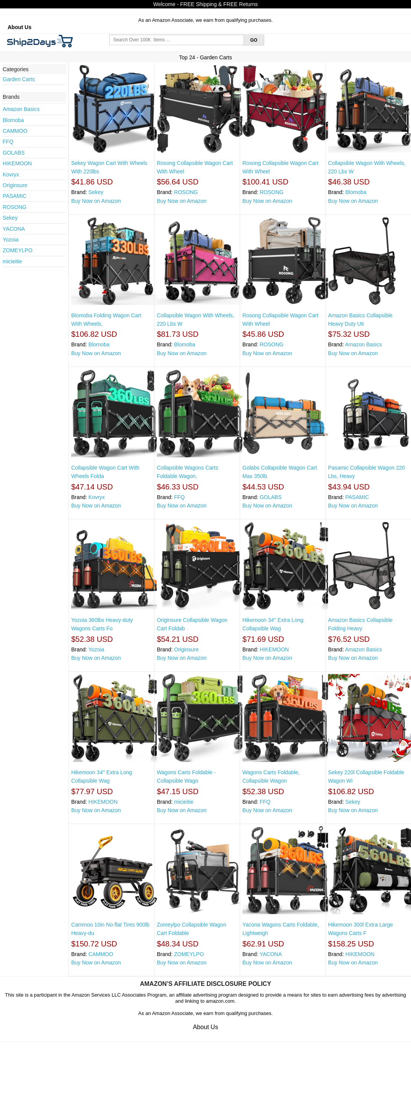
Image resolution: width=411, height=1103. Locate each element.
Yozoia (11, 240)
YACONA (14, 229)
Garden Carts (19, 79)
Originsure (15, 185)
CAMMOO (15, 131)
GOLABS (14, 153)
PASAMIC (14, 196)
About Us (19, 27)
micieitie (12, 261)
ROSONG (14, 207)
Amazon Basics (21, 109)
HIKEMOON (17, 163)
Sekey (10, 218)
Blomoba (13, 120)
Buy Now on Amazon (96, 201)
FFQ (8, 142)
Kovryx (11, 174)
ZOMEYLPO (17, 250)
